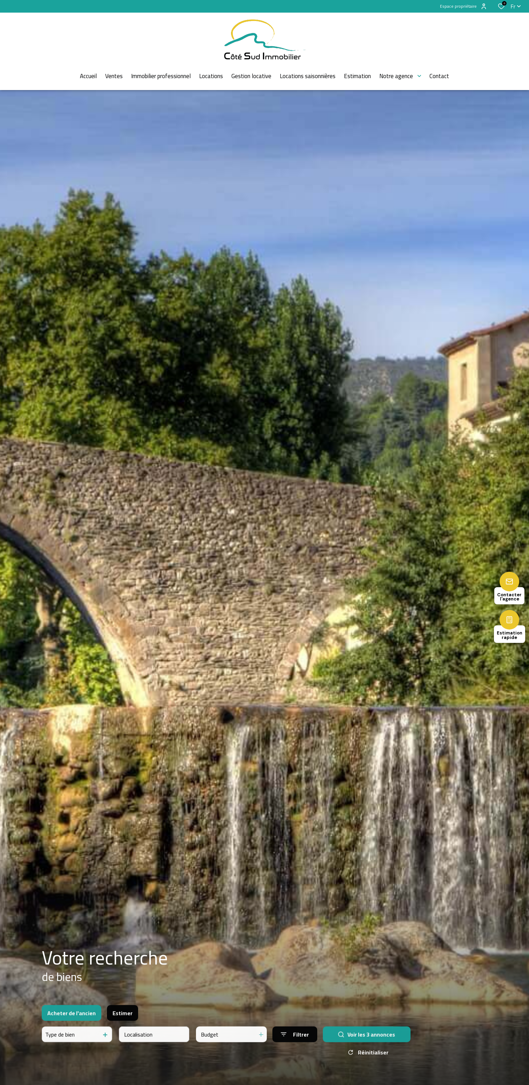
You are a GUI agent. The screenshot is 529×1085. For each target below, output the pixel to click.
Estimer (123, 1018)
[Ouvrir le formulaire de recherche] (294, 1040)
